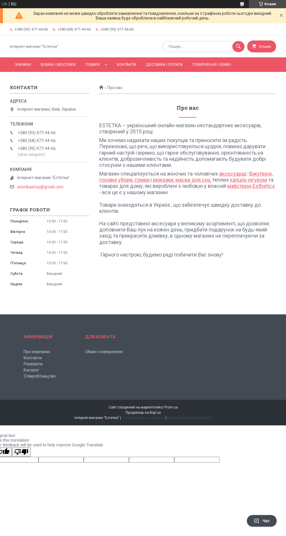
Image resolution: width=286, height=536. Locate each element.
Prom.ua (171, 407)
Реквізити (33, 364)
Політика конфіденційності (189, 418)
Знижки (23, 64)
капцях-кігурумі (248, 180)
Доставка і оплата (164, 64)
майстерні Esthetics (251, 186)
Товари (93, 64)
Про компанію (37, 351)
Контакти (126, 64)
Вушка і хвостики (58, 64)
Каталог (31, 370)
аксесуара (231, 174)
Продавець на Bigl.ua (143, 413)
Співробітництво (40, 376)
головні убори (115, 180)
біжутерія (260, 174)
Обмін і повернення (104, 351)
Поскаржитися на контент (143, 418)
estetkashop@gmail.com (40, 187)
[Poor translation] (21, 452)
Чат (262, 520)
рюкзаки (163, 180)
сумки (143, 180)
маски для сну (192, 180)
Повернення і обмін (212, 64)
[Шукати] (238, 46)
